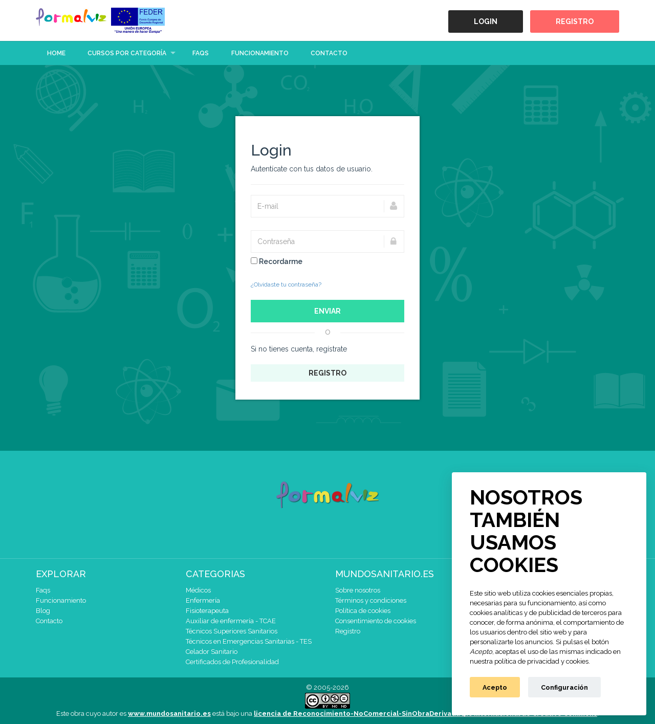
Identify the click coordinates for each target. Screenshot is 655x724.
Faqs (200, 53)
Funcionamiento (260, 53)
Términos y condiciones (370, 600)
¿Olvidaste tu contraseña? (286, 284)
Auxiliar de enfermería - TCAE (231, 621)
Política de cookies (362, 611)
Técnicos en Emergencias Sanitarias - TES (249, 641)
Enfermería (203, 600)
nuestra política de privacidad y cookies (529, 661)
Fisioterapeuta (207, 611)
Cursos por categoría (127, 53)
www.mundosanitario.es (169, 713)
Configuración (564, 687)
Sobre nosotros (357, 590)
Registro (575, 21)
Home (56, 53)
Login (485, 21)
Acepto (495, 687)
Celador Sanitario (211, 651)
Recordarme (276, 261)
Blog (43, 611)
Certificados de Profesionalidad (232, 662)
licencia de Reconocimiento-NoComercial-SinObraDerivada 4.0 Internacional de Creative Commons (425, 713)
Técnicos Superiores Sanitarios (231, 631)
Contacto (329, 53)
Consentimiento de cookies (375, 621)
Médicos (198, 590)
